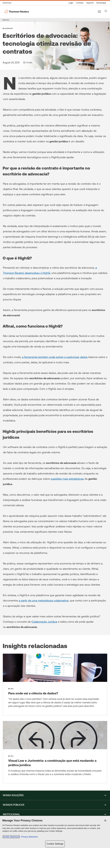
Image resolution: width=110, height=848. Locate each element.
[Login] (71, 3)
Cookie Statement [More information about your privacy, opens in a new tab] (11, 837)
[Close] (105, 820)
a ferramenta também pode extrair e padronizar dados (55, 357)
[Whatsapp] (101, 3)
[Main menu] (99, 11)
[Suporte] (90, 3)
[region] (55, 832)
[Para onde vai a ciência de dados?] (55, 684)
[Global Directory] (8, 3)
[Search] (106, 11)
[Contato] (80, 3)
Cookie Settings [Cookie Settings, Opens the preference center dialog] (55, 844)
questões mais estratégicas (67, 478)
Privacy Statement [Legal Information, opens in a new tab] (29, 837)
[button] (55, 795)
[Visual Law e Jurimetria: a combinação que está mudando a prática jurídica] (55, 752)
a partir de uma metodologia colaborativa (43, 600)
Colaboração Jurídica (44, 621)
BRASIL (6, 20)
